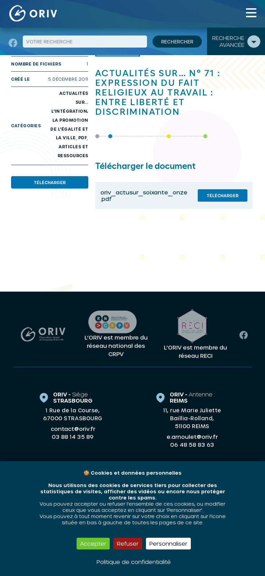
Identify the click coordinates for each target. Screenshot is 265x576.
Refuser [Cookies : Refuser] (128, 543)
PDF (82, 137)
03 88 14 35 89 (73, 437)
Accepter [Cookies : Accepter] (93, 543)
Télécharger (50, 182)
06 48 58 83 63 (192, 445)
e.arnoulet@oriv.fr (192, 436)
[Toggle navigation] (251, 12)
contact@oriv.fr (73, 428)
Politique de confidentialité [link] (134, 561)
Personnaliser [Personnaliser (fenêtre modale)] (168, 543)
